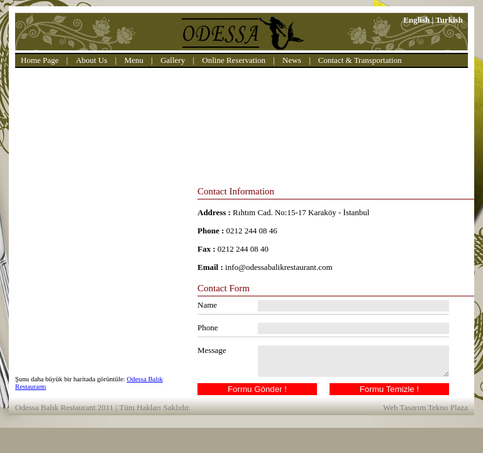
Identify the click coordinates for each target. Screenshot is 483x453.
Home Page (39, 60)
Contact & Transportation (360, 60)
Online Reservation (233, 60)
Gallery (172, 60)
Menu (134, 60)
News (291, 60)
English (416, 20)
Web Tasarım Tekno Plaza (425, 407)
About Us (91, 60)
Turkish (449, 20)
